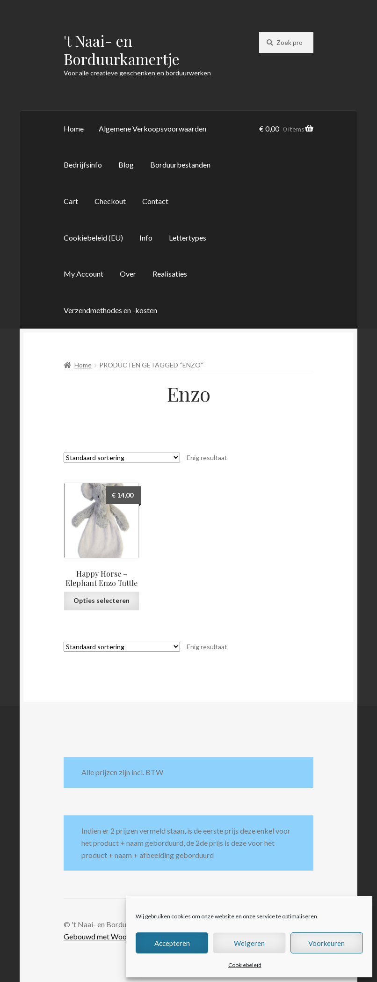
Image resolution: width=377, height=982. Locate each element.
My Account (83, 273)
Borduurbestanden (180, 164)
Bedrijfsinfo (83, 164)
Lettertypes (187, 237)
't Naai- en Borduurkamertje (122, 49)
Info (145, 237)
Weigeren (249, 943)
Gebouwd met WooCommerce (113, 936)
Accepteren (172, 943)
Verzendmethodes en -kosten (110, 310)
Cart (71, 201)
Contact (155, 201)
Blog (126, 164)
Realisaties (169, 273)
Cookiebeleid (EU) (93, 237)
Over (128, 273)
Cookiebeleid (244, 964)
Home (74, 128)
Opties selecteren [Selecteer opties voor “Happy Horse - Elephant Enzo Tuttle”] (101, 600)
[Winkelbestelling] (122, 457)
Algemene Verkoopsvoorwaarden (152, 128)
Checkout (110, 201)
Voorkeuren (326, 943)
